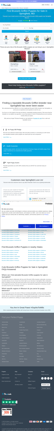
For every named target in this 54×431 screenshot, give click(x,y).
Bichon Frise (4, 327)
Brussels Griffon (15, 8)
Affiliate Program (31, 381)
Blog (29, 377)
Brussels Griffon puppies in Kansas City (37, 230)
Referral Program (32, 388)
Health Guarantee (6, 377)
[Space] (6, 393)
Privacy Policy (9, 423)
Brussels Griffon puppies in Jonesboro (11, 234)
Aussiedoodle (22, 322)
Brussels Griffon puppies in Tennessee (37, 254)
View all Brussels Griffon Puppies (27, 78)
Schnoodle (21, 356)
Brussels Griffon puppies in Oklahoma (37, 250)
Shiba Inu (39, 356)
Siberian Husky (40, 359)
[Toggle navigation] (51, 5)
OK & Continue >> (44, 226)
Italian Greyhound (40, 340)
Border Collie (22, 327)
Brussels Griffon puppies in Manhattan (37, 240)
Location (21, 384)
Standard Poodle (5, 361)
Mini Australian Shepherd (24, 348)
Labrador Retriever (23, 343)
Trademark (21, 423)
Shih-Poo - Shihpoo (23, 359)
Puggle (3, 356)
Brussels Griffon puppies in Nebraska (36, 258)
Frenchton (39, 335)
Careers (30, 384)
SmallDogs (6, 39)
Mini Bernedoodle (23, 345)
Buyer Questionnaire (6, 381)
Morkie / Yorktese (22, 351)
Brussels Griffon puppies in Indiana (10, 258)
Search (27, 31)
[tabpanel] (14, 196)
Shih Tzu (3, 359)
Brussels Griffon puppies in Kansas (10, 252)
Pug (37, 353)
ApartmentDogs (47, 39)
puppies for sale (38, 118)
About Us (30, 374)
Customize (26, 226)
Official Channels (45, 374)
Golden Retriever (22, 337)
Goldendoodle (40, 337)
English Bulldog (5, 335)
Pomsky (21, 353)
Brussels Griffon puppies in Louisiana (36, 256)
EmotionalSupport (26, 39)
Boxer (3, 330)
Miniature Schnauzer (6, 351)
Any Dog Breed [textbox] (6, 24)
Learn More (8, 137)
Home (3, 8)
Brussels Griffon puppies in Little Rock (37, 234)
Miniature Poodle (40, 348)
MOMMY (35, 1)
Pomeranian (4, 353)
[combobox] (26, 25)
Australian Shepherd (41, 322)
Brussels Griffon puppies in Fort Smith (11, 230)
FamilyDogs (16, 39)
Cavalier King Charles (23, 330)
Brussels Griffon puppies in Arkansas (10, 250)
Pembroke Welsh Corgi (41, 351)
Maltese (38, 343)
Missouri (21, 8)
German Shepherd (5, 337)
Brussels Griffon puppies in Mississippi (11, 256)
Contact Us (17, 381)
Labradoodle (4, 343)
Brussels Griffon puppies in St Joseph (10, 238)
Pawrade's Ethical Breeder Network (9, 424)
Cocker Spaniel (40, 332)
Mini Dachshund (40, 345)
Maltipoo (3, 345)
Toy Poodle (21, 361)
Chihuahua (4, 332)
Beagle (20, 324)
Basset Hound (5, 324)
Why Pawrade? (18, 374)
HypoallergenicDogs (37, 39)
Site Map (17, 384)
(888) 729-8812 (45, 4)
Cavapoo (38, 330)
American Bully (5, 322)
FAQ (16, 377)
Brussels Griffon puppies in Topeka (10, 236)
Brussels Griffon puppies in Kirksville (36, 238)
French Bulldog (22, 335)
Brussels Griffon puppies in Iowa (9, 254)
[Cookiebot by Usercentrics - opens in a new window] (46, 204)
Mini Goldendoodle (5, 348)
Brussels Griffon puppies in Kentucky (10, 260)
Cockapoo (21, 332)
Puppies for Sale (8, 8)
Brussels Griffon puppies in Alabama (36, 260)
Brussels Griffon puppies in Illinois (36, 252)
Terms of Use (15, 423)
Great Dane (4, 340)
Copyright (4, 423)
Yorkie (38, 361)
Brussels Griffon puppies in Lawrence (10, 232)
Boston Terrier (40, 327)
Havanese (21, 340)
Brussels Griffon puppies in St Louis (36, 236)
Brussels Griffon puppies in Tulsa (36, 232)
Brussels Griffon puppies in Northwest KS (11, 240)
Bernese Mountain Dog (41, 324)
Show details (46, 221)
